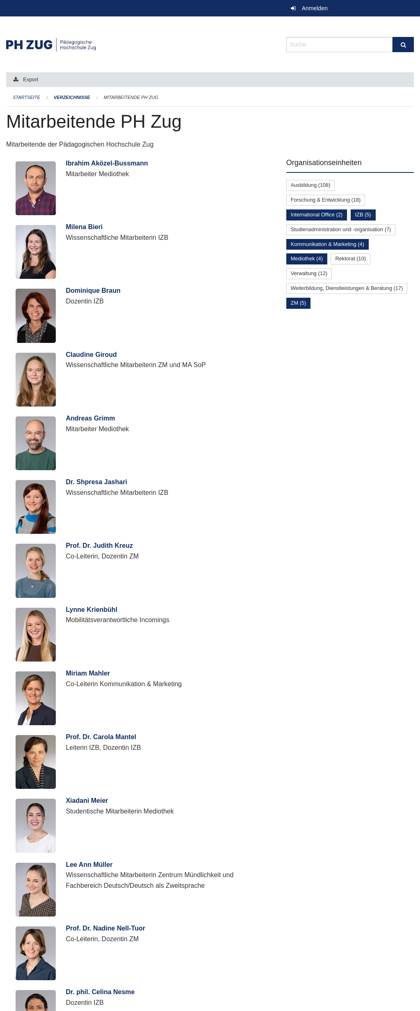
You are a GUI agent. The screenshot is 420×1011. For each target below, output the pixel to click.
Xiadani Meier (87, 800)
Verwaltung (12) (309, 273)
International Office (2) (316, 214)
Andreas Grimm (90, 418)
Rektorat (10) (350, 258)
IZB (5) (363, 214)
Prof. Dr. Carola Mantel (101, 736)
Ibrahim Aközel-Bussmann (107, 163)
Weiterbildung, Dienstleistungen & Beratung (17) (347, 288)
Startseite (26, 97)
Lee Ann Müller (89, 864)
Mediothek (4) (307, 258)
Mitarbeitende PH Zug (131, 97)
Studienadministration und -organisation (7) (341, 229)
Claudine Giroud (91, 354)
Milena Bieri (84, 226)
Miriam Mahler (88, 673)
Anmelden (315, 8)
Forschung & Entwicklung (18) (326, 200)
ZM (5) (298, 303)
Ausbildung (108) (311, 185)
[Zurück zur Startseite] (140, 43)
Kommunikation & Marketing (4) (327, 244)
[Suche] (403, 44)
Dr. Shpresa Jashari (96, 481)
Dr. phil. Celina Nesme (100, 991)
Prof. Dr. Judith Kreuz (99, 545)
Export (30, 79)
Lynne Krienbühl (91, 609)
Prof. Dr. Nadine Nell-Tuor (105, 928)
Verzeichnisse (72, 97)
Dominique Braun (93, 290)
